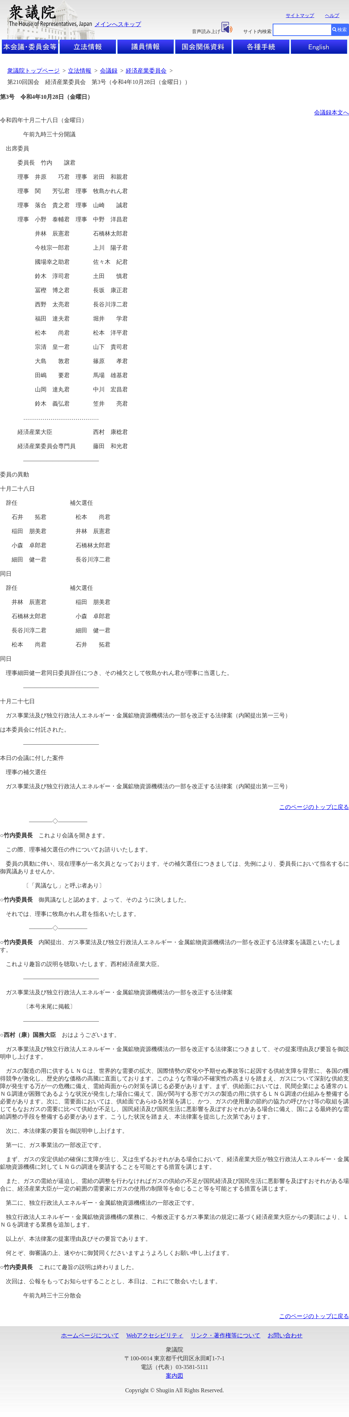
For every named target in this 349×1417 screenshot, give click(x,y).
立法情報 (79, 71)
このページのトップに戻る (314, 807)
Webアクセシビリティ (155, 1335)
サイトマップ (300, 15)
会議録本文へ (331, 112)
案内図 (174, 1376)
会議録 (108, 71)
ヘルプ (332, 15)
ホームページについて (90, 1335)
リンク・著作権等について (225, 1335)
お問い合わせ (285, 1335)
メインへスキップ (118, 24)
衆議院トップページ (33, 71)
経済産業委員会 (146, 71)
